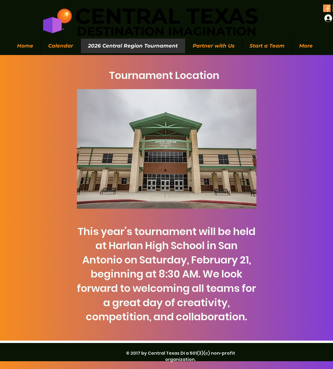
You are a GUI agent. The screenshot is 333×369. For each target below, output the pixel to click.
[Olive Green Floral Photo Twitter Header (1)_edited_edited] (327, 8)
